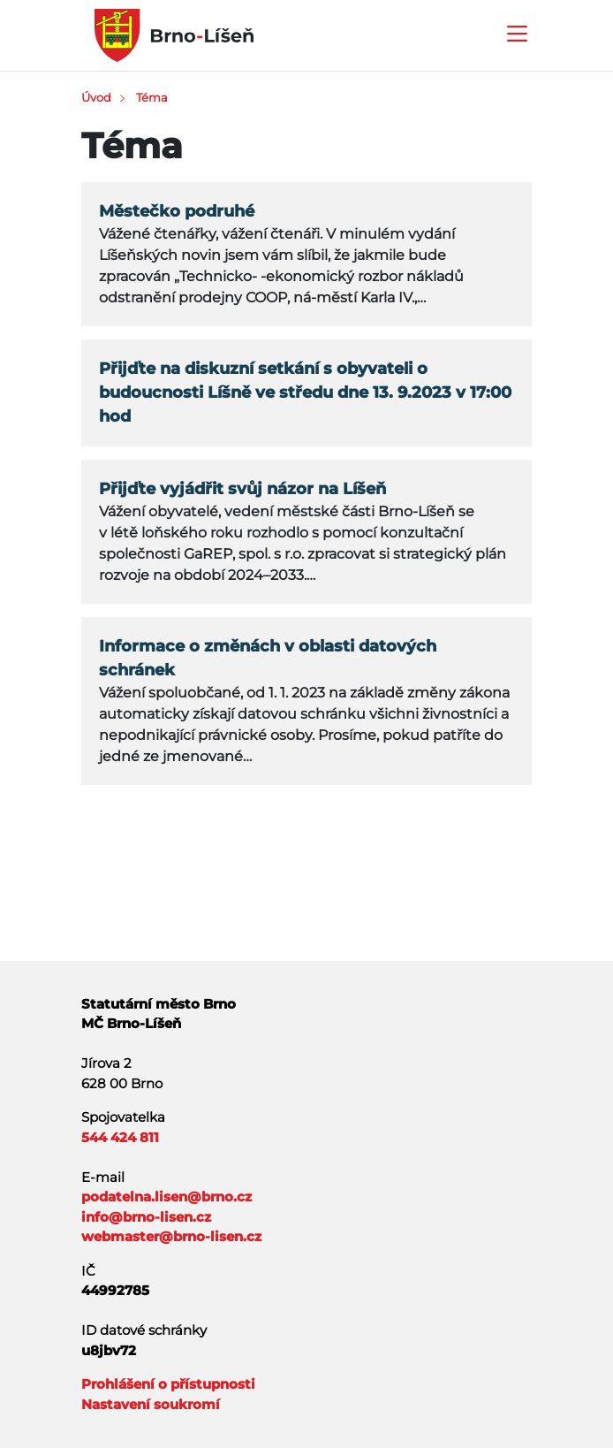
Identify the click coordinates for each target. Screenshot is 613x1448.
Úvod (96, 97)
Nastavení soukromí (150, 1404)
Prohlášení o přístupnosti (168, 1384)
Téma (152, 97)
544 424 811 (120, 1137)
